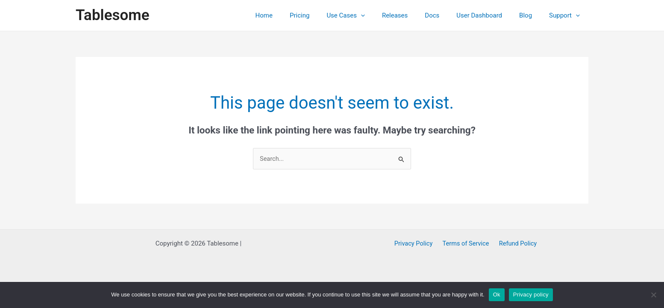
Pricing (327, 15)
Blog (532, 15)
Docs (447, 15)
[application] (384, 15)
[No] (653, 294)
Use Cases (369, 15)
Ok (496, 294)
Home (296, 15)
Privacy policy (531, 294)
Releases (414, 15)
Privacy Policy (415, 244)
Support (566, 15)
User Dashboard (490, 15)
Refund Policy (515, 244)
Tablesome (113, 15)
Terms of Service (466, 244)
